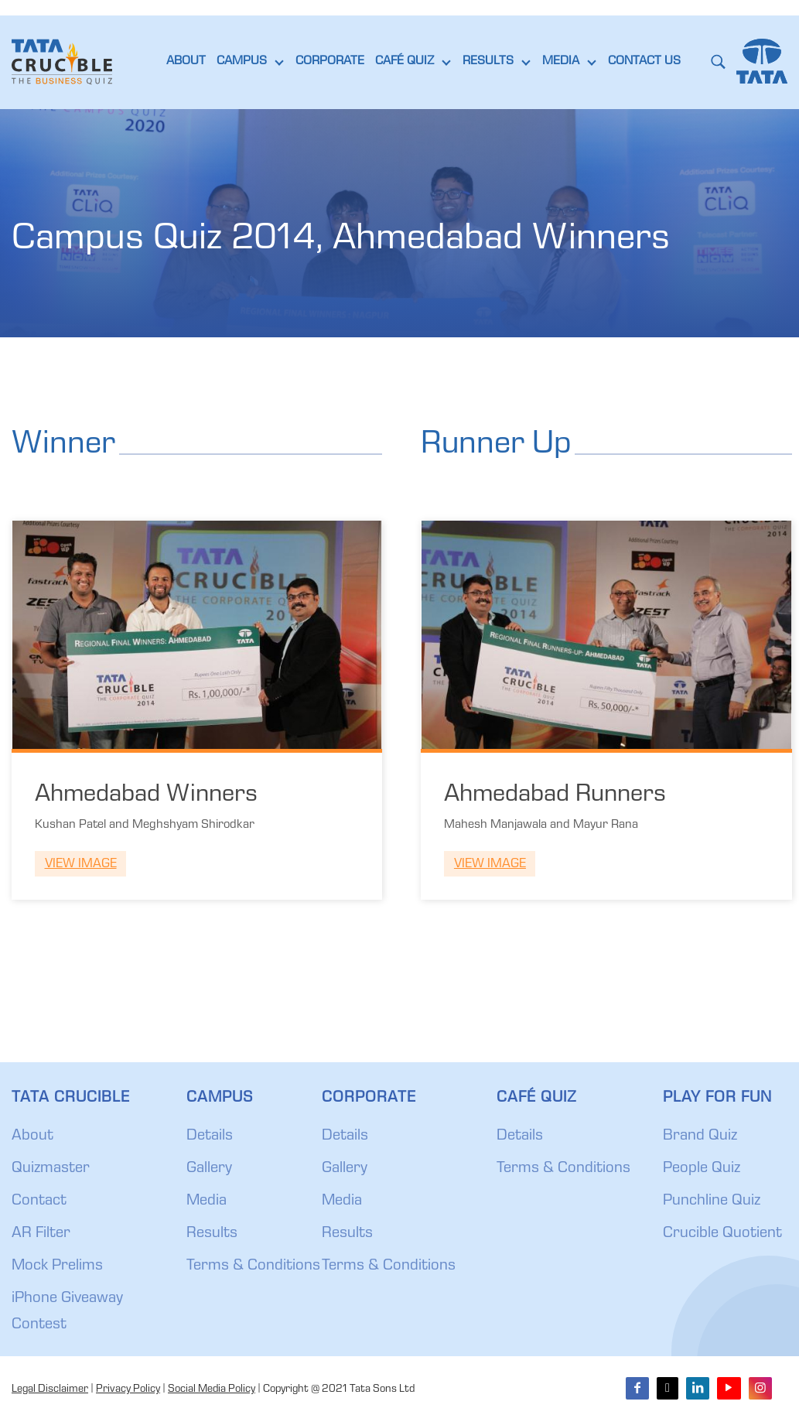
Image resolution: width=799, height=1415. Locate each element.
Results (211, 1234)
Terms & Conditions (253, 1266)
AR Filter (41, 1234)
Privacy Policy (128, 1389)
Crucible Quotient (722, 1234)
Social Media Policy (211, 1389)
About (32, 1136)
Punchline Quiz (711, 1201)
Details (209, 1136)
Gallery (209, 1169)
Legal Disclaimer (50, 1389)
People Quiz (701, 1169)
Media (206, 1201)
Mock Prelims (57, 1266)
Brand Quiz (700, 1136)
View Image (81, 864)
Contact (39, 1201)
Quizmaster (51, 1169)
